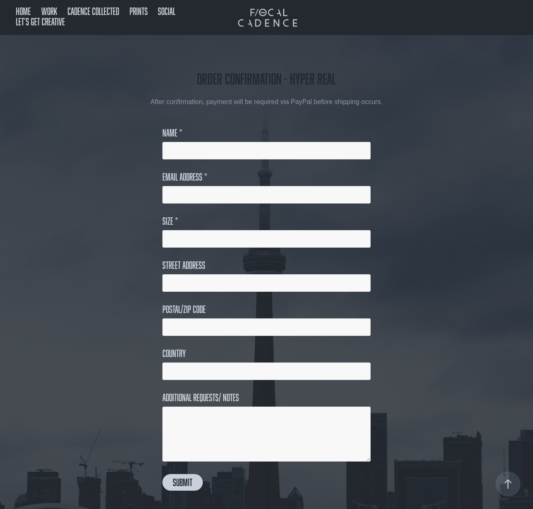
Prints (139, 11)
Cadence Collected (93, 11)
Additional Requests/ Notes (200, 397)
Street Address (183, 265)
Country (174, 353)
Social (166, 11)
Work (49, 11)
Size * (170, 221)
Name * (172, 133)
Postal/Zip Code (184, 309)
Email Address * (184, 177)
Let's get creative (40, 21)
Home (23, 11)
